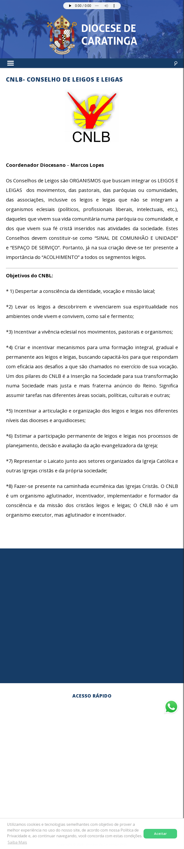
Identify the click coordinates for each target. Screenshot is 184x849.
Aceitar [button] (160, 833)
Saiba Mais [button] (17, 842)
